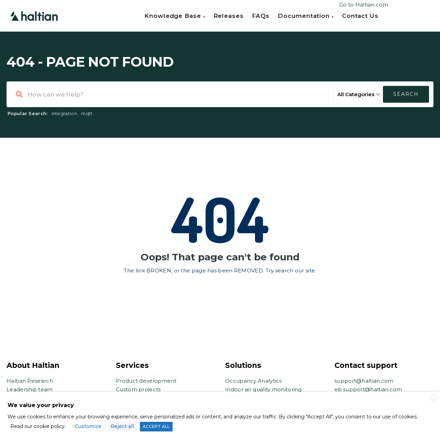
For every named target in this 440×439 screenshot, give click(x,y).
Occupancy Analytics (253, 381)
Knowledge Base (174, 15)
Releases (228, 15)
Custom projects (138, 389)
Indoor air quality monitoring (263, 389)
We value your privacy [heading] (41, 405)
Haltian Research (30, 381)
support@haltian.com (364, 381)
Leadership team (30, 389)
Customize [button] (88, 426)
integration (64, 113)
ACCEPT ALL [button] (156, 426)
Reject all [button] (122, 426)
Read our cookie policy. (38, 426)
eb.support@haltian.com (368, 389)
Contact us (360, 15)
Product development (146, 381)
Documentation (306, 15)
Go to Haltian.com (363, 4)
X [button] (433, 398)
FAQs (261, 15)
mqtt (86, 113)
